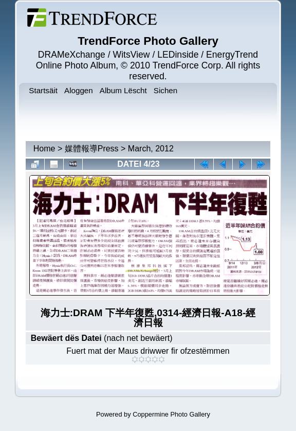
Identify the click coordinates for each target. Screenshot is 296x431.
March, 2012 (151, 148)
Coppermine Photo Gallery (171, 414)
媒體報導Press (92, 148)
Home (44, 148)
